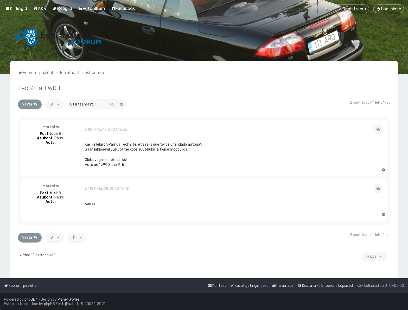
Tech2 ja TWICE (40, 88)
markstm (50, 127)
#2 (87, 189)
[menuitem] (39, 8)
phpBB (29, 299)
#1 (87, 130)
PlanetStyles (69, 299)
